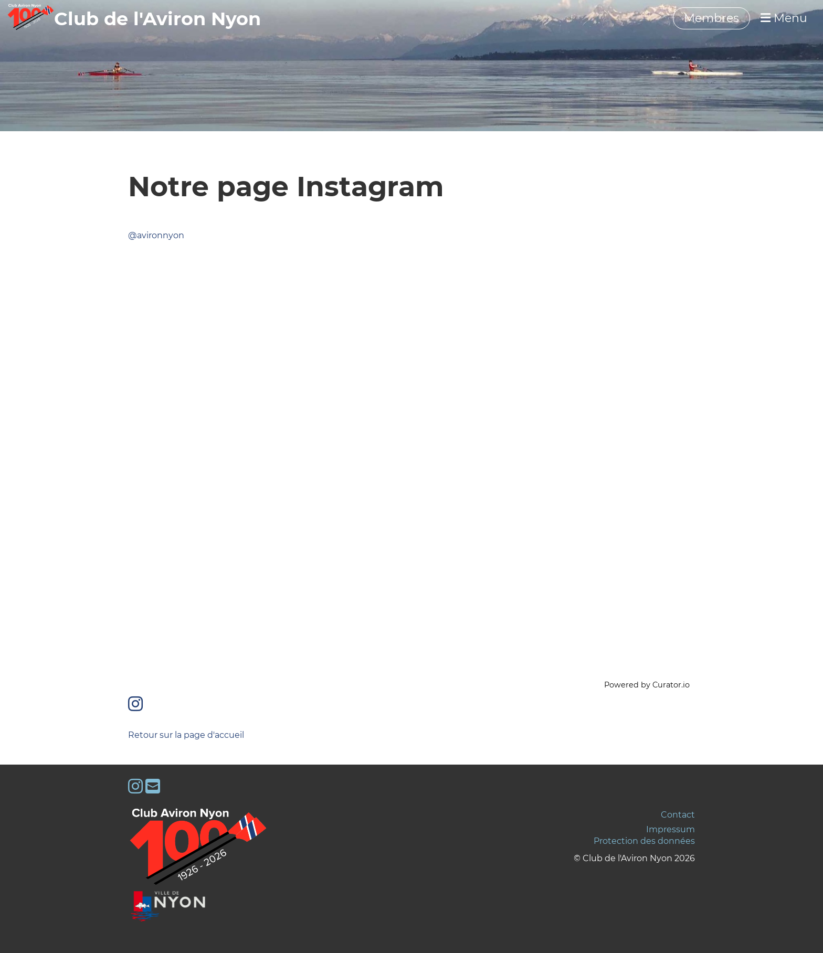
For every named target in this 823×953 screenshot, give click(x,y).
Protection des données (644, 841)
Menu (784, 18)
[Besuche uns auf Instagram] (135, 704)
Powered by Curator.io (647, 685)
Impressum (670, 829)
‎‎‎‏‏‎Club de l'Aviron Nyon (157, 18)
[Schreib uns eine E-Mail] (152, 786)
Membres (711, 18)
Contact (678, 815)
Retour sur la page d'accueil (186, 735)
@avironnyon (156, 235)
